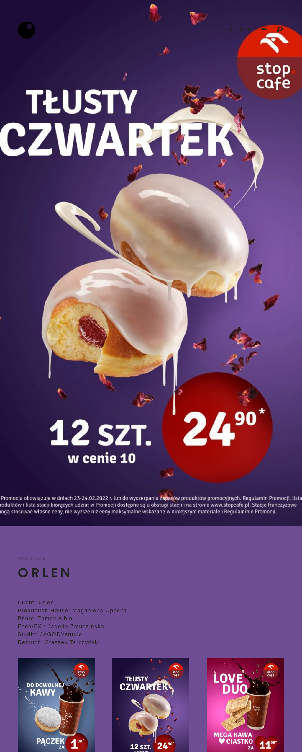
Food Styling (31, 559)
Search (279, 30)
